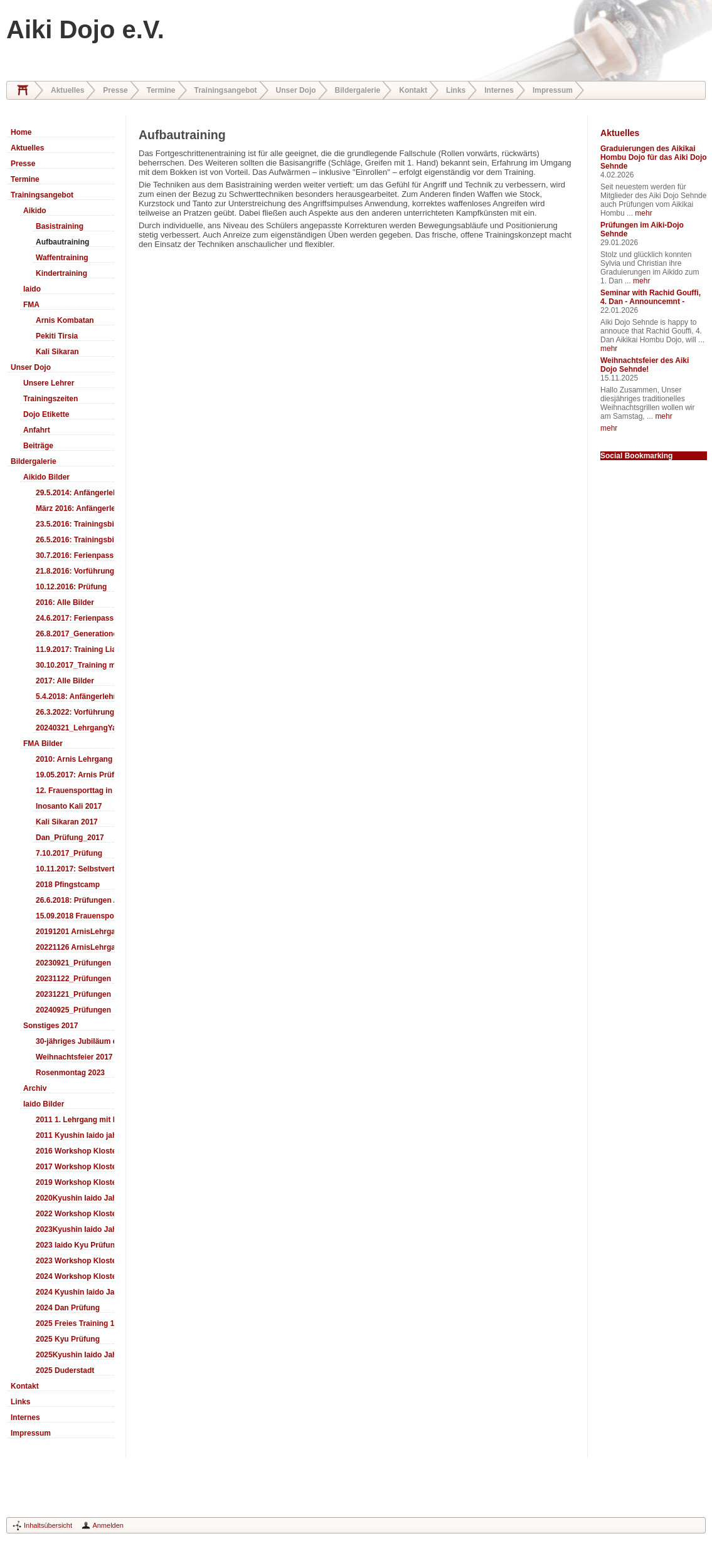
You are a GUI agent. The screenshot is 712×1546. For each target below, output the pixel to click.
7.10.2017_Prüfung (69, 853)
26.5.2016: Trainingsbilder (75, 539)
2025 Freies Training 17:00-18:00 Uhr (75, 1323)
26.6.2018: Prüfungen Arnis (75, 900)
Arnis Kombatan (65, 320)
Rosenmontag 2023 (70, 1072)
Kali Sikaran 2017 (67, 822)
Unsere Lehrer (48, 383)
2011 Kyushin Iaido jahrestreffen (75, 1135)
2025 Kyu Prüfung (68, 1339)
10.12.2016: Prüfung (71, 586)
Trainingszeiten (50, 398)
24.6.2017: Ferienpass (75, 618)
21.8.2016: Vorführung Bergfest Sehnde (75, 571)
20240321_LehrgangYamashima (75, 727)
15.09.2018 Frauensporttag (75, 916)
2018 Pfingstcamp (68, 884)
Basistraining (59, 226)
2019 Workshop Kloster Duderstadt (75, 1182)
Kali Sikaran (57, 351)
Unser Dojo (296, 90)
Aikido (34, 210)
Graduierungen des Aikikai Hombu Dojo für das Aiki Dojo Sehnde (653, 157)
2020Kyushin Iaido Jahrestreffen (75, 1198)
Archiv (34, 1088)
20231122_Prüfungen (73, 978)
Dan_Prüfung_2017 (70, 837)
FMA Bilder (43, 743)
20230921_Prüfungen (73, 963)
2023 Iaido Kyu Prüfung (75, 1245)
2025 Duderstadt (65, 1370)
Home (22, 90)
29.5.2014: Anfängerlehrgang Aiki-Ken (75, 492)
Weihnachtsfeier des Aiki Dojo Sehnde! (644, 365)
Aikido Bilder (46, 477)
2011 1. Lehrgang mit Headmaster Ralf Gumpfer (75, 1119)
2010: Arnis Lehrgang (74, 759)
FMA (31, 304)
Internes (499, 90)
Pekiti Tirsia (57, 336)
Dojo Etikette (46, 414)
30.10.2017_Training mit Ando (75, 665)
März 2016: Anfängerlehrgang (75, 508)
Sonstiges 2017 (50, 1025)
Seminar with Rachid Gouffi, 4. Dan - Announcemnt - (650, 297)
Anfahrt (36, 430)
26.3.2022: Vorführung (75, 712)
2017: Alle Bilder (65, 680)
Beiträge (38, 445)
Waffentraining (62, 257)
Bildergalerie (358, 90)
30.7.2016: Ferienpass (75, 555)
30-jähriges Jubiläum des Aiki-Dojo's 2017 (75, 1041)
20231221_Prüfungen (73, 994)
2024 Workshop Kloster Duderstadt (75, 1276)
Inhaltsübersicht (48, 1525)
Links (455, 90)
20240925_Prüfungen (73, 1010)
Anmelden (108, 1525)
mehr (643, 213)
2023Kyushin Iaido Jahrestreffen (75, 1229)
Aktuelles (67, 90)
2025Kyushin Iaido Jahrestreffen (75, 1354)
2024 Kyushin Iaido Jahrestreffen (75, 1292)
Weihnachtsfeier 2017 (74, 1057)
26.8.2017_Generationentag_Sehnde (75, 633)
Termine (161, 90)
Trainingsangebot (225, 90)
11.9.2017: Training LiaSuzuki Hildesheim (75, 649)
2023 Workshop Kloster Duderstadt (75, 1260)
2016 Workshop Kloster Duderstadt (75, 1151)
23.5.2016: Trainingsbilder (75, 524)
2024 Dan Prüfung (68, 1307)
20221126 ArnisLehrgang (75, 947)
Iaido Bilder (43, 1104)
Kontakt (413, 90)
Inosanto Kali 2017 (69, 806)
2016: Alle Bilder (65, 602)
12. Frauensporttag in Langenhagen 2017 (75, 790)
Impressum (553, 90)
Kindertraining (61, 273)
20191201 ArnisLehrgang (75, 931)
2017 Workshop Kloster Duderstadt (75, 1166)
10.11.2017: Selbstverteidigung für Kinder (75, 869)
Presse (115, 90)
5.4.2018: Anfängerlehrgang (75, 696)
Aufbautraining (62, 242)
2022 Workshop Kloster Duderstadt (75, 1213)
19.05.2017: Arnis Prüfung (75, 774)
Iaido (32, 289)
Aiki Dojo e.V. (85, 29)
